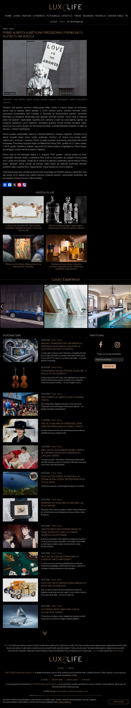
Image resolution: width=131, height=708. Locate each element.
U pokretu (39, 15)
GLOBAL (60, 668)
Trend (77, 15)
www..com (78, 691)
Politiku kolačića (64, 702)
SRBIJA (71, 668)
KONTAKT (86, 680)
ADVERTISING (57, 680)
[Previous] (2, 306)
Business (88, 15)
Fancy (62, 21)
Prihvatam (118, 702)
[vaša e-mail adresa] (109, 360)
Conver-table (115, 15)
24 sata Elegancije (75, 21)
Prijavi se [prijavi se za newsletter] (109, 366)
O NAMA (44, 680)
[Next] (129, 306)
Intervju (100, 15)
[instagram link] (117, 344)
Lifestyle (67, 15)
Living (16, 15)
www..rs (62, 691)
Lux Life (7, 645)
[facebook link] (100, 344)
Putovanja (53, 15)
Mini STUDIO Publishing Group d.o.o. (20, 673)
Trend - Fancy (56, 340)
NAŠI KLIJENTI (72, 680)
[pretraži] (126, 15)
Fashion (26, 15)
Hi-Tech (54, 21)
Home (8, 15)
